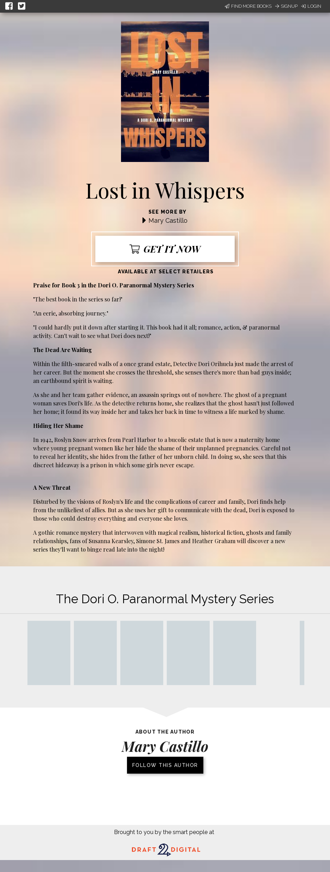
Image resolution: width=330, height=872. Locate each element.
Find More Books (248, 6)
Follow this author (165, 765)
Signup (286, 6)
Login (311, 6)
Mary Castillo (168, 220)
